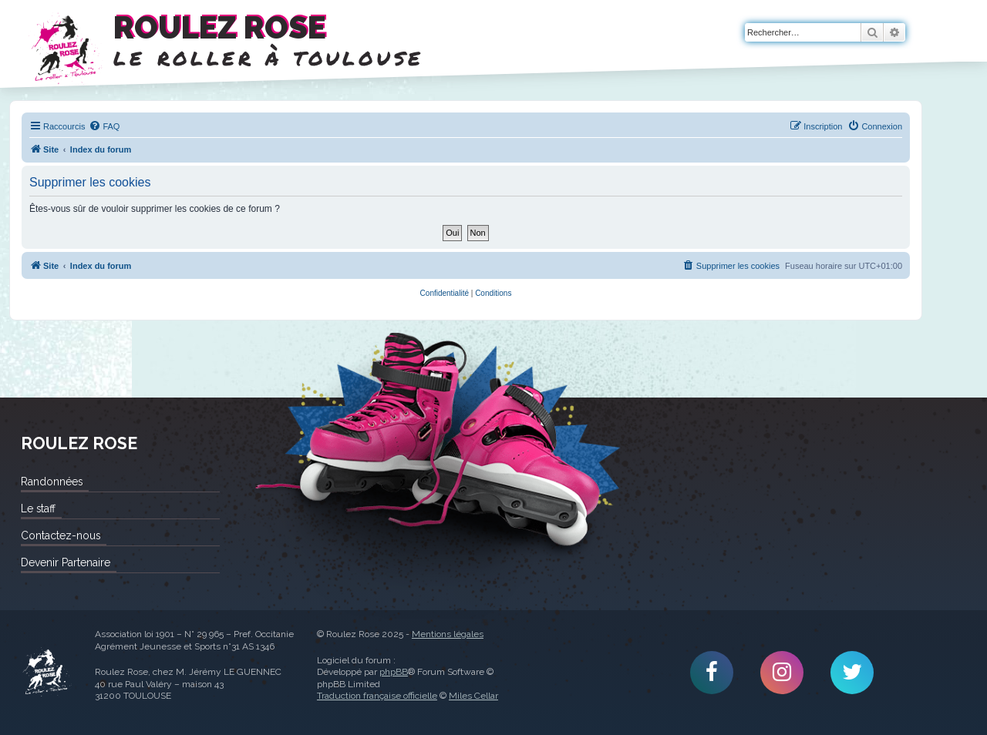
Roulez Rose (46, 672)
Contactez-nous (60, 535)
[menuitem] (104, 126)
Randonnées (52, 481)
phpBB (393, 671)
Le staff (38, 508)
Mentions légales (447, 634)
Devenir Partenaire (65, 562)
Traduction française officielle (377, 695)
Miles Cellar (473, 695)
